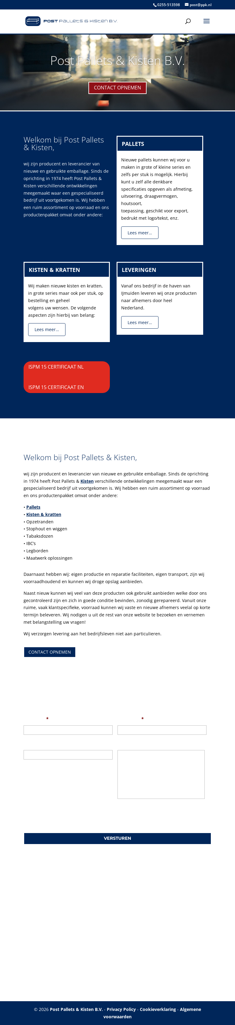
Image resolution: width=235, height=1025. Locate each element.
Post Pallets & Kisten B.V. (117, 60)
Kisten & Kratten (54, 269)
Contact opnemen (117, 87)
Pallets (133, 143)
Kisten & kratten (43, 514)
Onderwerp (35, 743)
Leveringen (139, 269)
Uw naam (36, 719)
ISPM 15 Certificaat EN (56, 387)
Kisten (87, 481)
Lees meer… (140, 233)
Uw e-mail (131, 719)
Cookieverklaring (158, 1009)
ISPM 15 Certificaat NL (56, 366)
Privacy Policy (121, 1009)
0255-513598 (168, 4)
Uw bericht (129, 743)
